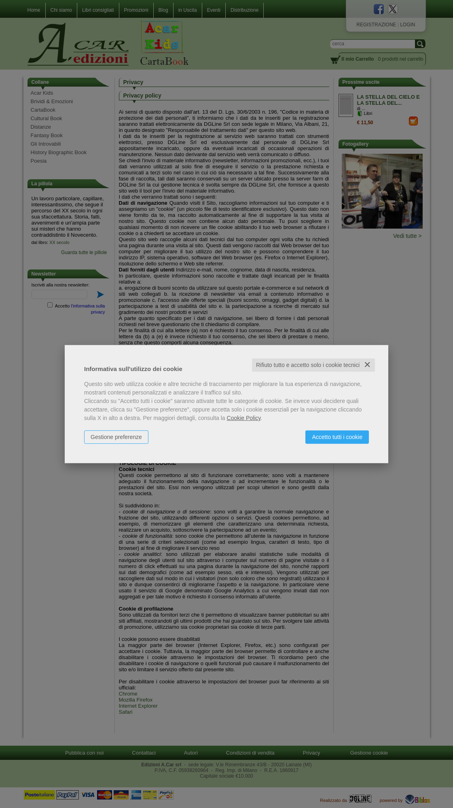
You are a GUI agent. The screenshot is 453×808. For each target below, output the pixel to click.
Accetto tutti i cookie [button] (337, 437)
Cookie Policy (244, 418)
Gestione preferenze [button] (116, 437)
